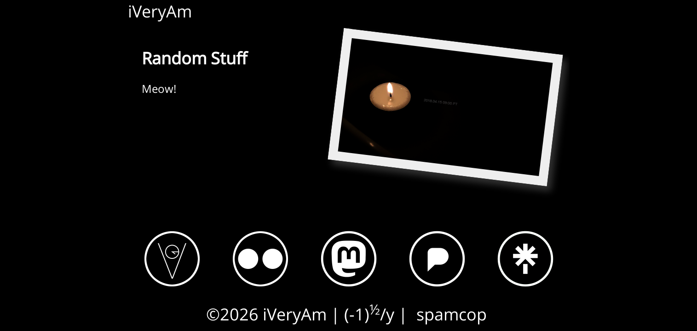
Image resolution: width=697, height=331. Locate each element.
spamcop (451, 314)
